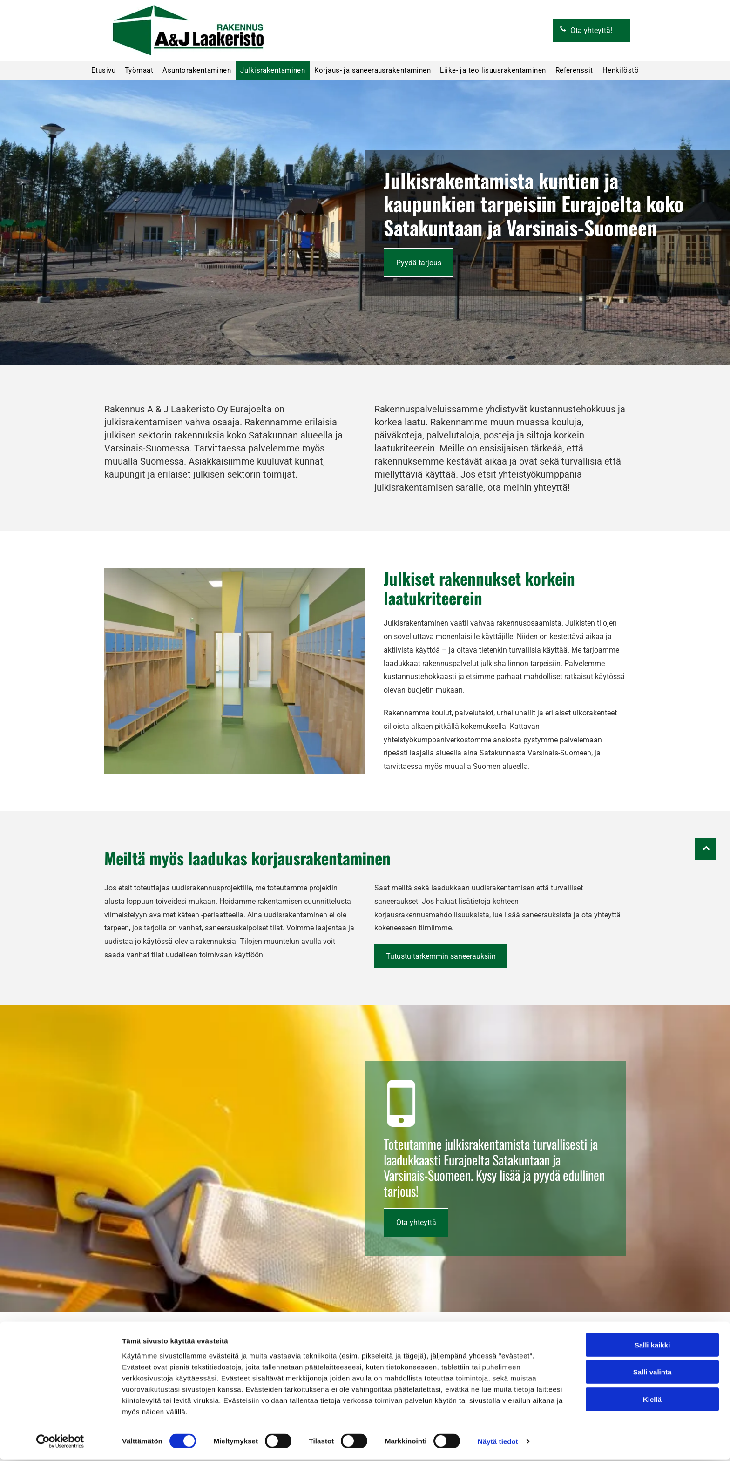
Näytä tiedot (498, 1443)
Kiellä (652, 1401)
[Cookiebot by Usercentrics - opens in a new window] (60, 1443)
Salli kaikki (652, 1346)
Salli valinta (652, 1373)
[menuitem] (103, 70)
